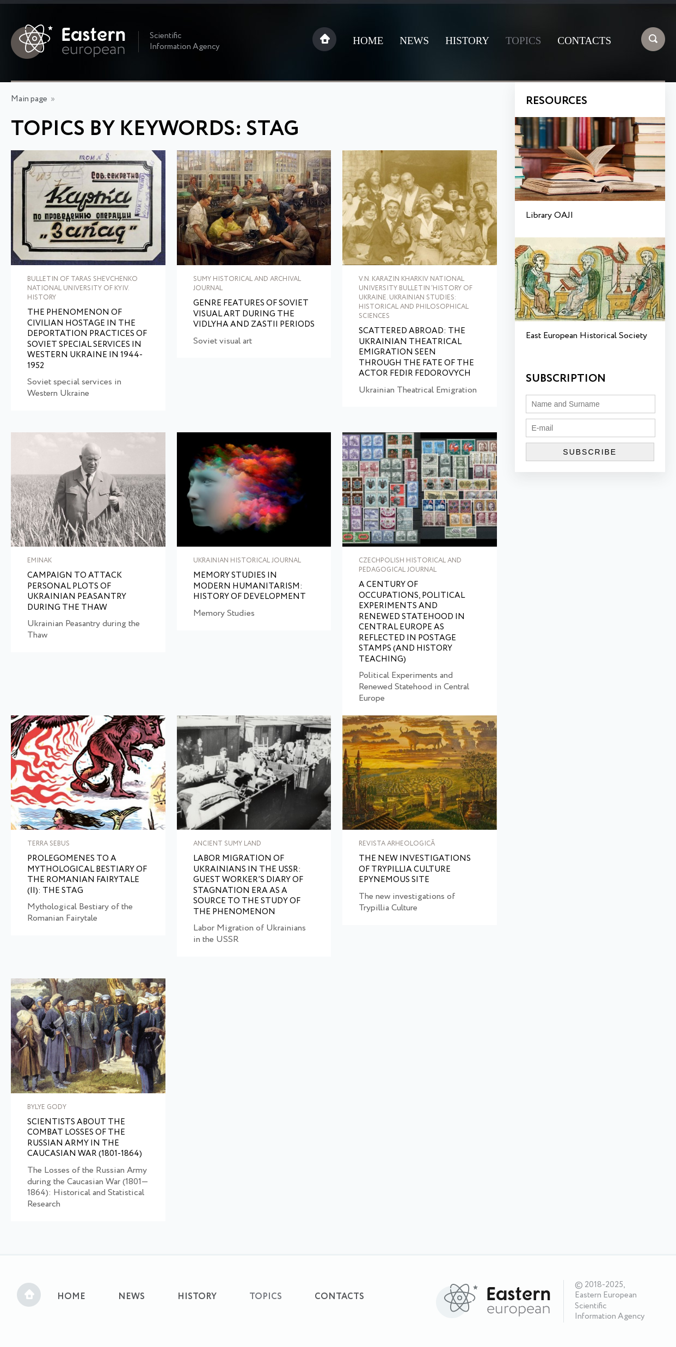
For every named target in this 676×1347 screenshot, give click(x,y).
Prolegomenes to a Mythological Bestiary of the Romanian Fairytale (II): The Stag (87, 875)
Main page (29, 99)
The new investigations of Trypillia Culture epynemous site (415, 870)
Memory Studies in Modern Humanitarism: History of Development (249, 587)
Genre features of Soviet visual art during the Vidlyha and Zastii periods (254, 314)
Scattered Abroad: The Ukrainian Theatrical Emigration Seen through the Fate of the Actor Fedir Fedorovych (416, 352)
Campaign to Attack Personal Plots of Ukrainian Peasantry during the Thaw (76, 592)
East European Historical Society (586, 335)
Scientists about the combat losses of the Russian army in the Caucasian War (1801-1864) (84, 1138)
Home (368, 40)
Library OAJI (549, 215)
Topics (523, 40)
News (414, 40)
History (467, 40)
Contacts (584, 40)
